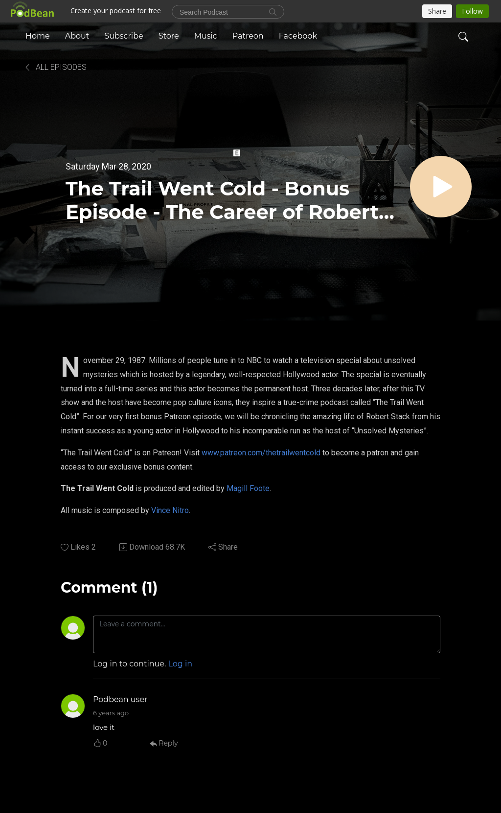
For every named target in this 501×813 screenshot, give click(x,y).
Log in (180, 663)
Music (205, 36)
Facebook (298, 36)
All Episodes (55, 67)
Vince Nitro (170, 510)
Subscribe (123, 36)
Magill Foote (248, 488)
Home (37, 36)
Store (169, 36)
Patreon (248, 36)
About (77, 36)
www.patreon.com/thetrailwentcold (261, 452)
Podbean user (120, 699)
